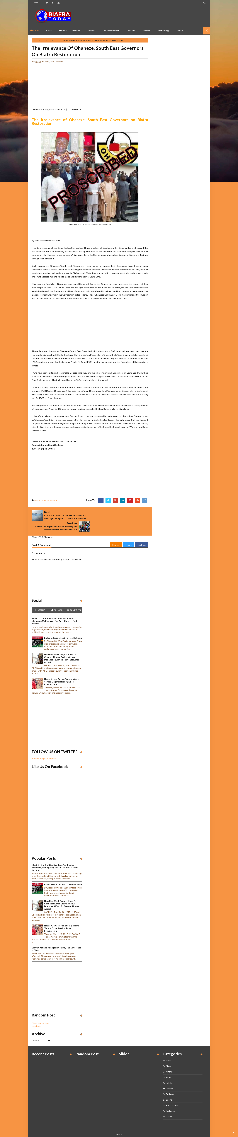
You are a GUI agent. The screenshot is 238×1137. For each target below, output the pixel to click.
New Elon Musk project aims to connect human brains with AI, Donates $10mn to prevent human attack (61, 648)
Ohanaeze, (59, 62)
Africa (168, 1067)
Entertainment (111, 30)
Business (92, 30)
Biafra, (47, 62)
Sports (169, 1090)
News (168, 1050)
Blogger (116, 535)
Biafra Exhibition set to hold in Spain (63, 628)
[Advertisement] (151, 16)
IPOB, (52, 62)
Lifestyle (131, 30)
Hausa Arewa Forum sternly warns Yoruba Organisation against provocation (61, 672)
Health (146, 30)
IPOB (49, 40)
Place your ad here (40, 1013)
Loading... (36, 1016)
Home (35, 3)
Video (180, 30)
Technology (163, 30)
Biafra (42, 40)
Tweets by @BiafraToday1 (44, 748)
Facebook (141, 535)
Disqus (128, 535)
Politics (76, 30)
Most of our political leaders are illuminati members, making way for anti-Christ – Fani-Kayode (55, 611)
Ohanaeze (58, 40)
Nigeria (169, 1062)
